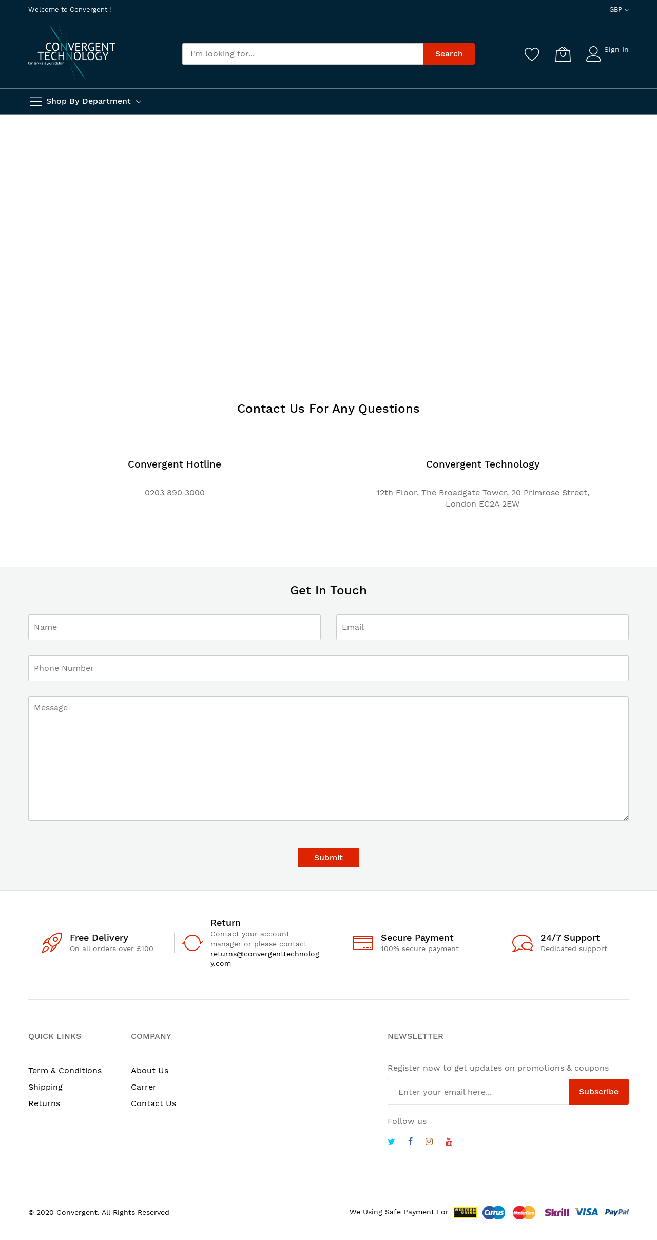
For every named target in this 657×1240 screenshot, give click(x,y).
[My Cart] (563, 54)
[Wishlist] (532, 54)
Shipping (45, 1087)
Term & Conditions (65, 1070)
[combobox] (302, 54)
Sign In (616, 49)
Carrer (144, 1087)
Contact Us (153, 1103)
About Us (149, 1070)
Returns (44, 1103)
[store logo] (71, 53)
